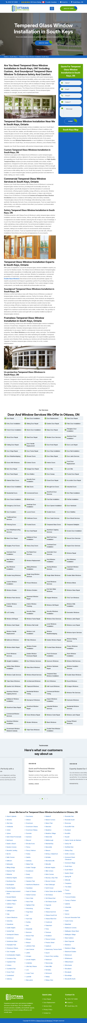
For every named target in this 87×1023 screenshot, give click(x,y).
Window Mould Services (34, 675)
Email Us (65, 2)
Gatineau (29, 861)
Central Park (10, 931)
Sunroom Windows (53, 661)
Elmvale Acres (30, 843)
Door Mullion (30, 474)
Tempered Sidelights (73, 524)
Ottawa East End (50, 912)
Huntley (28, 922)
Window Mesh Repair (13, 647)
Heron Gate (29, 898)
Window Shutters (32, 590)
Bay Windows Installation (11, 568)
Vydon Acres (69, 921)
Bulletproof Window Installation (13, 700)
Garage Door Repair (33, 469)
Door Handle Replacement (31, 445)
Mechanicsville (49, 861)
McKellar (48, 857)
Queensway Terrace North (53, 949)
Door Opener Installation (54, 505)
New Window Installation (11, 560)
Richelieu (48, 970)
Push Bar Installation (53, 499)
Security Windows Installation (52, 612)
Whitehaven (68, 958)
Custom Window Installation (12, 583)
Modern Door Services (54, 437)
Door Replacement (52, 418)
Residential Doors (12, 493)
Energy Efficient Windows (71, 722)
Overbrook (48, 922)
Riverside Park (69, 816)
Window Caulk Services (14, 675)
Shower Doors (31, 456)
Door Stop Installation (53, 451)
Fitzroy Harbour (31, 850)
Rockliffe (67, 833)
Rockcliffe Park (69, 826)
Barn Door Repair (12, 469)
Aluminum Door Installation (71, 437)
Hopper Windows (52, 597)
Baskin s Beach (11, 843)
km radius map (71, 153)
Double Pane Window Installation (53, 730)
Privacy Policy (48, 1009)
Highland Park (30, 905)
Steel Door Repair (32, 437)
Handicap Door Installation (31, 506)
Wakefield (68, 924)
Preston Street (49, 942)
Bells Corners (11, 857)
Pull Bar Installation (72, 499)
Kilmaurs (28, 939)
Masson (47, 850)
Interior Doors (51, 462)
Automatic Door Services (52, 553)
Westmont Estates (70, 951)
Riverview (68, 823)
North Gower (49, 888)
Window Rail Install (32, 625)
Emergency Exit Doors (13, 505)
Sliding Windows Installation (32, 568)
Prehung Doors (11, 524)
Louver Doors (31, 512)
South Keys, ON (78, 2)
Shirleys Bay (69, 850)
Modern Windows (32, 722)
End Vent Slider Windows (51, 590)
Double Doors (51, 512)
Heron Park (29, 901)
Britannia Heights (12, 878)
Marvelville (48, 847)
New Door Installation (33, 418)
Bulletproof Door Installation (32, 538)
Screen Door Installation (74, 531)
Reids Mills (48, 966)
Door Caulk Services (53, 518)
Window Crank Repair (53, 715)
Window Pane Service (13, 597)
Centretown (10, 938)
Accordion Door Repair (74, 480)
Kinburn (28, 942)
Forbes (28, 854)
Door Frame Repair (32, 451)
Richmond (48, 973)
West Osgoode (69, 941)
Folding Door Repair (13, 445)
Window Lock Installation (31, 632)
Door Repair (10, 418)
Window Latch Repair (73, 715)
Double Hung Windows (14, 575)
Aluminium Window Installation (12, 722)
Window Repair (71, 553)
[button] (39, 798)
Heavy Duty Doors (32, 546)
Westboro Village (70, 948)
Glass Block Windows (33, 667)
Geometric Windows (73, 612)
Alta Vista (9, 823)
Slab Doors (30, 487)
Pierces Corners (50, 939)
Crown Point (10, 972)
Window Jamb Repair (73, 619)
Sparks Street (69, 873)
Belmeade (10, 864)
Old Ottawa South (50, 901)
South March (69, 870)
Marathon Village (50, 833)
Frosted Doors (31, 524)
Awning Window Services (52, 568)
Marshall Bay (49, 843)
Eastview (29, 837)
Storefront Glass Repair (14, 707)
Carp (8, 914)
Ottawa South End (51, 915)
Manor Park (49, 823)
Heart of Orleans (31, 891)
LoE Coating (10, 612)
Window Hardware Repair (52, 667)
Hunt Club (29, 918)
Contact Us (47, 1013)
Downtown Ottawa (32, 826)
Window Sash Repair (13, 625)
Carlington (10, 907)
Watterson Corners (70, 928)
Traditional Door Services (11, 518)
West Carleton (69, 938)
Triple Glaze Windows (13, 681)
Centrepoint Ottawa (13, 934)
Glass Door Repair (52, 430)
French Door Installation (14, 430)
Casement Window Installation (72, 568)
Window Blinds (71, 583)
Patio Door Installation (73, 423)
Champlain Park (11, 945)
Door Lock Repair (72, 445)
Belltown (9, 861)
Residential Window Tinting (33, 693)
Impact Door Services (73, 546)
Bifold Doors (30, 499)
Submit (70, 121)
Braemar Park (11, 871)
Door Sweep (51, 474)
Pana (47, 929)
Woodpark (68, 972)
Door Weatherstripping (13, 456)
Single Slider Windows (53, 575)
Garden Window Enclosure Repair (32, 655)
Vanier (67, 910)
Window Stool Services (54, 619)
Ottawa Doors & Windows (44, 1021)
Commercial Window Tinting (53, 693)
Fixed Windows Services (51, 583)
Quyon (47, 953)
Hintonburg (29, 908)
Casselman (10, 924)
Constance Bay (11, 958)
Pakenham (48, 925)
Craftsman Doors (32, 518)
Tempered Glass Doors (54, 524)
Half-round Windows (53, 686)
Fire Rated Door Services (31, 553)
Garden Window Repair (54, 640)
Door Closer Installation (14, 499)
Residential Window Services (73, 707)
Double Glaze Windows (74, 675)
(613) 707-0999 (13, 2)
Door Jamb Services (73, 456)
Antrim (9, 830)
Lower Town (30, 973)
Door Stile (50, 469)
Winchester (68, 965)
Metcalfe (48, 864)
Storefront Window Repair (32, 707)
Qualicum (48, 946)
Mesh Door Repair (12, 538)
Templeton (68, 883)
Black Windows (51, 722)
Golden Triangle (31, 867)
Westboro (68, 945)
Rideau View (49, 980)
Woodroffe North (70, 979)
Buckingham (10, 884)
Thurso (67, 890)
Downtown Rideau (31, 830)
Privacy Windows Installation (72, 647)
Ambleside (10, 826)
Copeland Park (11, 962)
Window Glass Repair (73, 590)
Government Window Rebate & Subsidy (13, 730)
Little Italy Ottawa (31, 966)
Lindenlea (29, 963)
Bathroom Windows (13, 640)
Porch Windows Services (11, 655)
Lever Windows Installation (51, 625)
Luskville (28, 976)
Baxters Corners (11, 847)
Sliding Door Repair (32, 423)
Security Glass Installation (31, 612)
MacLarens (29, 980)
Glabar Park (29, 864)
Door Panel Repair (12, 474)
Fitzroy (28, 847)
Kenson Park (30, 936)
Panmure (48, 932)
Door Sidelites (71, 512)
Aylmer (9, 833)
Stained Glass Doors (13, 480)
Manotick (48, 826)
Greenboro (29, 878)
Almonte (9, 820)
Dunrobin (29, 833)
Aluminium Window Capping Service (12, 693)
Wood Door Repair (12, 437)
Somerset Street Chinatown (70, 858)
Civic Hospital (11, 951)
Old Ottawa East (50, 898)
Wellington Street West (72, 931)
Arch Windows (51, 681)
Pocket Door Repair (73, 474)
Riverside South (70, 820)
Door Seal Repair (32, 531)
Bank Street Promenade (14, 837)
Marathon (48, 830)
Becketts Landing (12, 850)
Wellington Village (70, 934)
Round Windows (72, 681)
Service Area (47, 1006)
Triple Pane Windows (33, 730)
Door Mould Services (73, 518)
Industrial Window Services (52, 707)
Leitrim (28, 953)
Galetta (28, 857)
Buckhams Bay (11, 881)
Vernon (67, 914)
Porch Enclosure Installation (52, 655)
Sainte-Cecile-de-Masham (73, 840)
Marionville (48, 837)
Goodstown (29, 871)
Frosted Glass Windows (54, 647)
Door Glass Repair (52, 456)
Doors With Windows (13, 462)
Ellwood (28, 840)
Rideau (47, 976)
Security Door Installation (31, 480)
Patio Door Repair (72, 418)
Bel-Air (9, 854)
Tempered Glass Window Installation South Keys (34, 57)
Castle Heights (11, 928)
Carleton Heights (12, 900)
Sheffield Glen (69, 847)
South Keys (13, 57)
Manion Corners (50, 820)
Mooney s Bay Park (51, 878)
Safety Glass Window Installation (13, 667)
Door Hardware (71, 505)
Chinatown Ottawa (12, 948)
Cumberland (10, 975)
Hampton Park (30, 881)
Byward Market (11, 897)
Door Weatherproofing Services (13, 531)
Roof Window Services (34, 661)
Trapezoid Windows (33, 686)
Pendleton (48, 936)
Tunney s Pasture (70, 900)
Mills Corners (49, 871)
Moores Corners (50, 881)
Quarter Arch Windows (14, 686)
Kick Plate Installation (73, 493)
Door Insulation (11, 512)
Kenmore (29, 932)
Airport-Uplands (11, 816)
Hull (27, 915)
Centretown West (12, 941)
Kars (27, 925)
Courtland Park (11, 968)
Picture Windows (32, 583)
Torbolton (68, 893)
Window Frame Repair (33, 619)
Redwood (48, 959)
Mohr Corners (49, 874)
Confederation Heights (13, 955)
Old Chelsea (49, 895)
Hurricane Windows (73, 700)
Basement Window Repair (32, 598)
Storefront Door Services (52, 493)
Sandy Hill (68, 843)
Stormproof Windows (33, 700)
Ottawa (47, 908)
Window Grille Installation (71, 605)
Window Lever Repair (73, 625)
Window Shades (12, 590)
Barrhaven (10, 840)
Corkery (9, 965)
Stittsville (67, 880)
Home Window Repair (33, 715)
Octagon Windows (72, 686)
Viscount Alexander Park (72, 917)
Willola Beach (69, 962)
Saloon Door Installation (14, 487)
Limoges (28, 956)
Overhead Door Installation (51, 546)
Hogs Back (29, 912)
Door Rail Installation (73, 451)
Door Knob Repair (52, 445)
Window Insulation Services (72, 667)
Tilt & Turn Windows (73, 597)
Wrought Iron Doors (53, 487)
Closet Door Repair (52, 480)
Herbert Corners (31, 895)
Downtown (29, 823)
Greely (28, 874)
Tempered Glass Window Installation (53, 675)
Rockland (68, 830)
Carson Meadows (12, 917)
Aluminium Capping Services (52, 531)
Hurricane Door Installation (11, 553)
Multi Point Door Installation (52, 538)
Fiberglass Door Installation (71, 430)
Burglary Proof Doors (13, 546)
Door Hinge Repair (12, 451)
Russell (67, 837)
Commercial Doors (32, 493)
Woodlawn (68, 968)
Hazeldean (29, 888)
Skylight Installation (12, 661)
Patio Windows (31, 640)
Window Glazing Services (72, 640)
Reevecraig (48, 963)
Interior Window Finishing (31, 605)
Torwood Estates (70, 897)
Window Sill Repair (12, 619)
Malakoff (48, 816)
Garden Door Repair (53, 423)
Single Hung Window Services (33, 575)
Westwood (68, 955)
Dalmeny (9, 979)
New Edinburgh (50, 884)
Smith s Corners (70, 854)
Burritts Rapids (11, 888)
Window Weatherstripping (52, 632)
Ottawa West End (50, 918)
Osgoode (48, 905)
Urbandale (68, 907)
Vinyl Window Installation (51, 560)
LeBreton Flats (30, 946)
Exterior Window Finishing (12, 605)
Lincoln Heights (30, 959)
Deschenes (29, 816)
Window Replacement (33, 560)
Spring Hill (68, 876)
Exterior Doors (31, 462)
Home (6, 57)
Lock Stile (70, 469)
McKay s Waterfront (51, 854)
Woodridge (68, 975)
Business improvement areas (13, 892)
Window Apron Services (74, 632)
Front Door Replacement (71, 463)
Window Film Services (73, 692)
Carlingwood (10, 910)
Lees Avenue (30, 949)
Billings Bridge (11, 867)
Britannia (9, 874)
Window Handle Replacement (11, 632)
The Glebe (68, 887)
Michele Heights (50, 867)
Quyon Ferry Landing (51, 956)
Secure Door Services (73, 538)
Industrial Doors (71, 487)
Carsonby (9, 921)
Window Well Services (73, 661)
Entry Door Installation (13, 423)
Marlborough (49, 840)
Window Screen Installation (31, 647)
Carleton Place (11, 904)
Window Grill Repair (53, 605)
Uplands (67, 904)
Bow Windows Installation (71, 560)
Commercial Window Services (13, 715)
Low (27, 970)
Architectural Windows (34, 681)
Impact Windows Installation (52, 700)
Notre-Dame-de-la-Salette (53, 891)
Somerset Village (70, 863)
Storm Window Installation (71, 655)
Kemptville (29, 929)
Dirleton (28, 820)
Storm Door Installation (34, 430)
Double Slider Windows (74, 575)
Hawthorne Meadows (32, 884)
